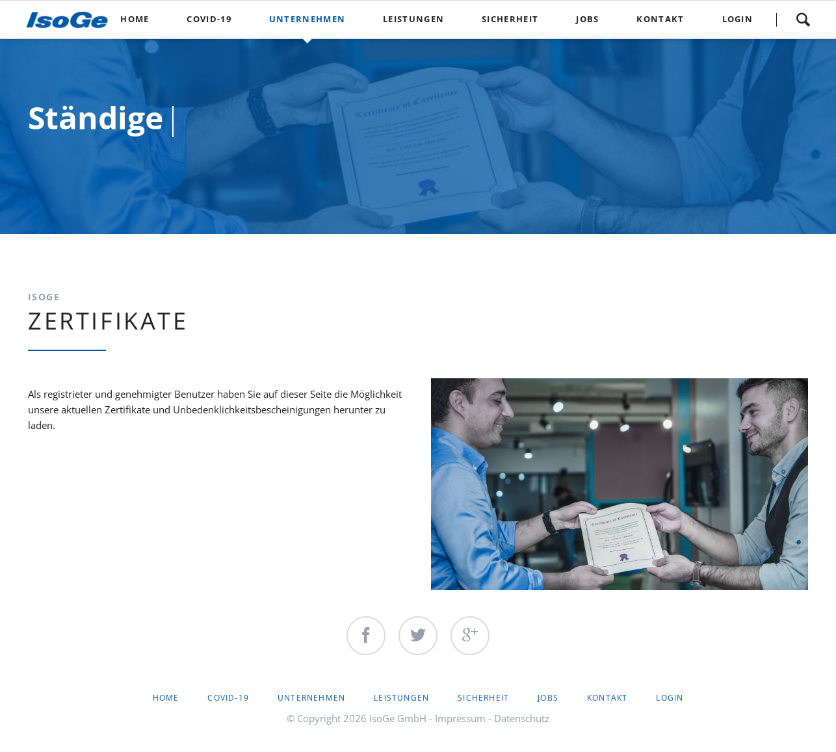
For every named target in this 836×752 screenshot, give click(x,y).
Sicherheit (483, 697)
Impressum (460, 718)
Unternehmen (311, 697)
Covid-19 (228, 697)
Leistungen (401, 697)
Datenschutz (521, 718)
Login (669, 697)
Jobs (548, 697)
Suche (802, 19)
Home (166, 697)
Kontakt (607, 697)
